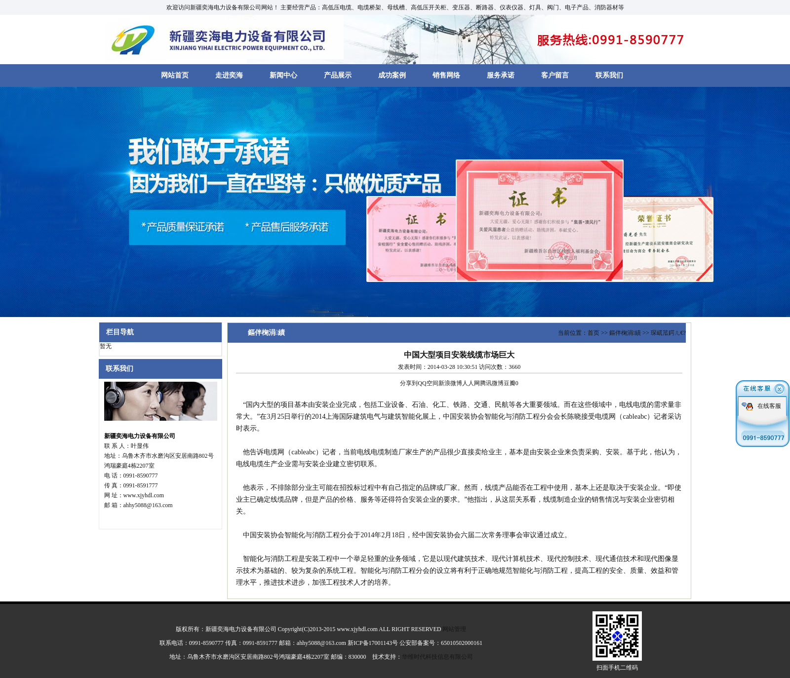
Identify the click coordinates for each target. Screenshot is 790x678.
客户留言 (555, 75)
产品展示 (338, 75)
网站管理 (454, 629)
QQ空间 (428, 383)
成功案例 (392, 75)
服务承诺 (500, 75)
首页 (593, 332)
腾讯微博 (492, 383)
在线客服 (769, 403)
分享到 (409, 383)
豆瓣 (509, 383)
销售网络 (446, 75)
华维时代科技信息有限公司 (437, 656)
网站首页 (175, 75)
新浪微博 (450, 383)
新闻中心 (283, 75)
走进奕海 (229, 75)
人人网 (471, 383)
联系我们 (609, 75)
